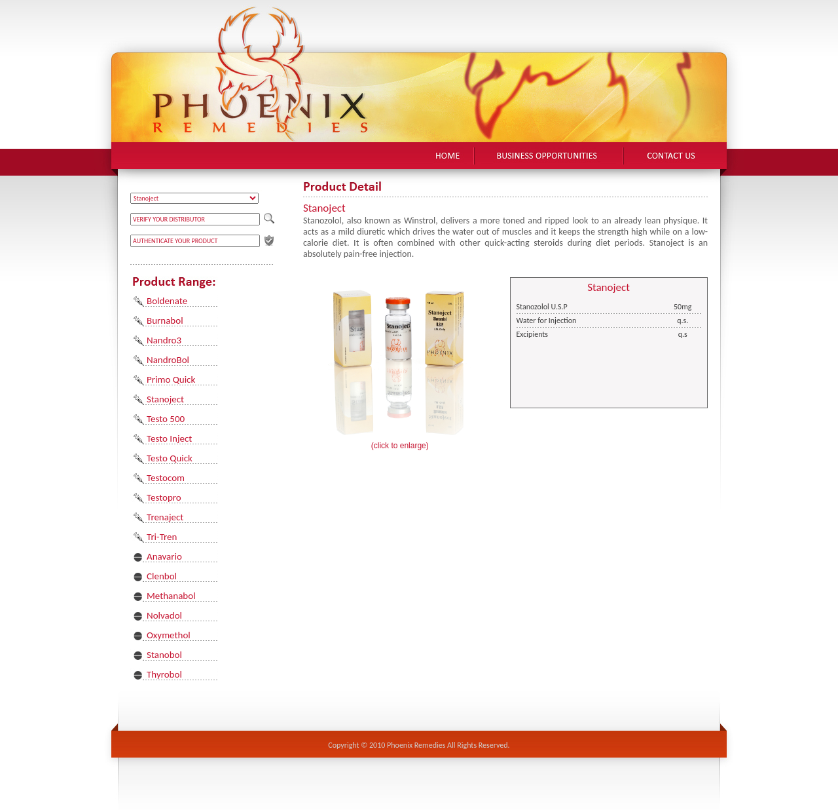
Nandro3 (164, 340)
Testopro (164, 497)
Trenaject (165, 517)
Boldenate (167, 301)
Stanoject (165, 399)
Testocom (166, 478)
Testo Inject (169, 438)
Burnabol (165, 320)
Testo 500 (166, 419)
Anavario (164, 556)
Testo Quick (169, 458)
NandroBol (168, 360)
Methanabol (171, 596)
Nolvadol (164, 615)
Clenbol (162, 576)
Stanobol (164, 655)
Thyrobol (164, 674)
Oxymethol (169, 635)
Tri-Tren (162, 537)
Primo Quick (171, 379)
